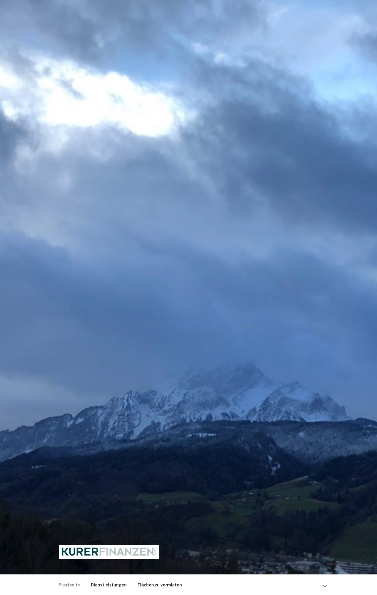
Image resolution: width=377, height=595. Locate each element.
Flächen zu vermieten (160, 584)
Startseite (69, 584)
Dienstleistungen (109, 584)
